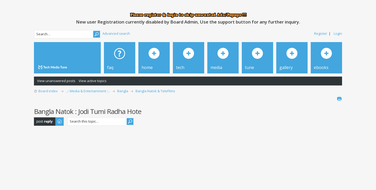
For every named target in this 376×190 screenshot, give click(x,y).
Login (338, 33)
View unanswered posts (56, 80)
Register (320, 33)
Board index (48, 91)
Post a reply (49, 121)
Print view (339, 98)
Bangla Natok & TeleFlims (155, 91)
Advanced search (116, 33)
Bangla (122, 91)
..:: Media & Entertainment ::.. (88, 91)
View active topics (93, 80)
